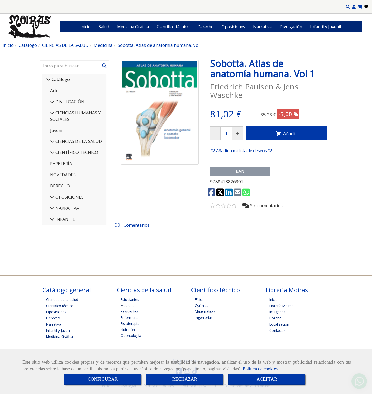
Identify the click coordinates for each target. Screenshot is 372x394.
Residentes (129, 311)
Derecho (205, 27)
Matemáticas (205, 311)
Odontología (131, 335)
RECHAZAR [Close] (184, 379)
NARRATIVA (66, 208)
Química (201, 305)
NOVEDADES (63, 175)
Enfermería (130, 317)
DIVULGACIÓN (69, 102)
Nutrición (128, 329)
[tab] (218, 225)
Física (199, 299)
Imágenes (277, 311)
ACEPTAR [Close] (267, 379)
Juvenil (57, 130)
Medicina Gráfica (133, 27)
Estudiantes (130, 299)
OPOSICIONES (69, 197)
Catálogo (60, 79)
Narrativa (262, 27)
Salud (104, 27)
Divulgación (291, 27)
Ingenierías (204, 317)
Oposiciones (233, 27)
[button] (354, 7)
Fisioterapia (130, 323)
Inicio (85, 27)
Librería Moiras (281, 305)
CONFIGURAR (102, 379)
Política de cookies (260, 368)
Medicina (128, 305)
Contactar (277, 330)
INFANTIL (64, 219)
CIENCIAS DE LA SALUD (78, 141)
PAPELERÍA (61, 164)
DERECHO (60, 186)
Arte (54, 91)
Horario (275, 318)
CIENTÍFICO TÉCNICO (76, 152)
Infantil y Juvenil (325, 27)
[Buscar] (74, 65)
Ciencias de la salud (62, 299)
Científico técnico (173, 27)
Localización (279, 324)
